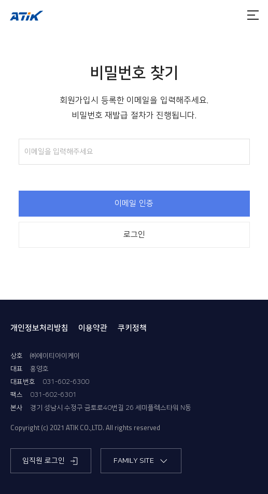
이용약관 (92, 328)
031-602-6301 (53, 394)
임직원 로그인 (50, 461)
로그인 (134, 235)
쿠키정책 (132, 328)
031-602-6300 (66, 381)
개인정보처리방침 (39, 328)
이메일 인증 (134, 203)
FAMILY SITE (141, 461)
